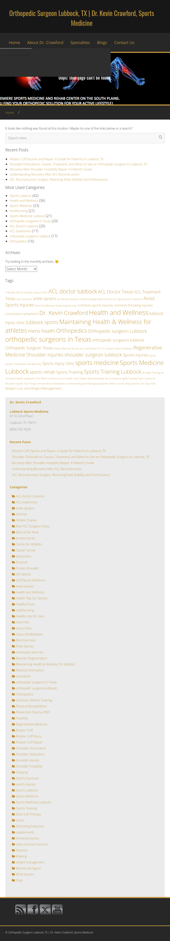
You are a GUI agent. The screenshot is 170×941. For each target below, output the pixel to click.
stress (20, 820)
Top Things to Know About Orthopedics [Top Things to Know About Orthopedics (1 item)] (45, 383)
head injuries (25, 586)
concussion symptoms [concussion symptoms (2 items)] (21, 313)
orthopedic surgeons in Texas (30, 221)
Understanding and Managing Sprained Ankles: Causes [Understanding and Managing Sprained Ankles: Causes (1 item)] (95, 383)
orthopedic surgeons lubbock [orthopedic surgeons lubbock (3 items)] (118, 340)
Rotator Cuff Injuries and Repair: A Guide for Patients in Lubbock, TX (57, 159)
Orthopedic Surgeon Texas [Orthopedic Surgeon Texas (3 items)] (28, 347)
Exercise (21, 562)
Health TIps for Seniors (32, 598)
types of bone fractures (32, 844)
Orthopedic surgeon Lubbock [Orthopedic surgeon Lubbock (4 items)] (117, 331)
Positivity (22, 718)
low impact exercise (29, 652)
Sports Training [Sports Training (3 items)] (69, 372)
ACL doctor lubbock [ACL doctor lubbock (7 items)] (72, 291)
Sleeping (22, 772)
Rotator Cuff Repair (29, 742)
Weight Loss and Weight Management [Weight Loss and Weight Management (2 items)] (33, 388)
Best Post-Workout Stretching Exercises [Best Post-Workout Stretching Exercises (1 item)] (56, 305)
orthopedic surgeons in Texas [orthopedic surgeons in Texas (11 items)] (48, 339)
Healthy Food (25, 604)
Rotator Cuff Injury (28, 736)
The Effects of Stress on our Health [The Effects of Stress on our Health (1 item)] (54, 378)
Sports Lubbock (20, 196)
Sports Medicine (21, 206)
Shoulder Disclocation (31, 748)
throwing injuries (27, 838)
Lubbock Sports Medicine (29, 411)
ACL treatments (20, 231)
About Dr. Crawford (45, 42)
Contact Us (124, 42)
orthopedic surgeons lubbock (30, 236)
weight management (30, 862)
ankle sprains (25, 508)
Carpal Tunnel (25, 550)
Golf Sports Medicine (30, 580)
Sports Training (26, 808)
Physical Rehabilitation (31, 706)
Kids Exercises (25, 640)
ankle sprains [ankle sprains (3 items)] (44, 298)
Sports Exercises (27, 778)
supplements (25, 832)
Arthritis (21, 514)
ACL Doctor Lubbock (24, 226)
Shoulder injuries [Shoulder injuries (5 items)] (44, 354)
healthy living (19, 211)
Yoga (19, 880)
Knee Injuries (25, 646)
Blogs (102, 42)
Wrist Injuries (25, 874)
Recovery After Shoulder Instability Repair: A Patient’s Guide (51, 169)
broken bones (25, 538)
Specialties (80, 42)
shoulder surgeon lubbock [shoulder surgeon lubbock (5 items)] (93, 354)
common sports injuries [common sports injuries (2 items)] (95, 305)
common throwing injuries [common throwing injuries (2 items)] (133, 305)
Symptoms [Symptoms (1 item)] (29, 378)
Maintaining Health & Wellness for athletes (45, 664)
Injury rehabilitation (29, 634)
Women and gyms (28, 868)
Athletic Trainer (26, 520)
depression (23, 556)
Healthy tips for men (30, 616)
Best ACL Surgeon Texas (33, 526)
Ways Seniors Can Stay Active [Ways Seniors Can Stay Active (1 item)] (140, 383)
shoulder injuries (27, 760)
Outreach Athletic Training (34, 700)
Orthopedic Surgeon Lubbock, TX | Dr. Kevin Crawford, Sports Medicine (81, 18)
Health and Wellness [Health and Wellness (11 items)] (118, 312)
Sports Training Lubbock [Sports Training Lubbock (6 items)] (112, 371)
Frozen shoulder (27, 568)
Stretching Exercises (30, 826)
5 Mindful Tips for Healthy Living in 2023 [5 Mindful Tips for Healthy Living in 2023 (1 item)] (26, 292)
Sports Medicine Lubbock (27, 216)
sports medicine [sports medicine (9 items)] (97, 362)
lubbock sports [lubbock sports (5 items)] (42, 322)
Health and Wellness (24, 200)
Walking (21, 856)
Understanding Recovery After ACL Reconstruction (44, 174)
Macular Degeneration (31, 658)
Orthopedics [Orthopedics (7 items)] (71, 330)
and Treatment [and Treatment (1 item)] (24, 299)
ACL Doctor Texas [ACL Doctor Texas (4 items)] (115, 291)
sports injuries (26, 784)
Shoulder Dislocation (30, 754)
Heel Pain (22, 622)
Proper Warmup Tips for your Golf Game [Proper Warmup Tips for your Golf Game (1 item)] (74, 348)
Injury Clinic (24, 628)
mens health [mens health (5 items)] (41, 330)
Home (14, 42)
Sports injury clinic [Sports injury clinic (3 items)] (58, 363)
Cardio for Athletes (29, 544)
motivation (23, 676)
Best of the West (27, 532)
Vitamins (22, 850)
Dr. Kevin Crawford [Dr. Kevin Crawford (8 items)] (63, 313)
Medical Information (30, 670)
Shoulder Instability (29, 766)
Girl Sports (23, 574)
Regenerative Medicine (31, 724)
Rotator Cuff (24, 730)
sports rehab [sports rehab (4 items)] (42, 372)
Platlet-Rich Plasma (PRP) (33, 712)
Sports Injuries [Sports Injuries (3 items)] (135, 355)
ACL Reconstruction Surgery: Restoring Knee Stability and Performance (59, 179)
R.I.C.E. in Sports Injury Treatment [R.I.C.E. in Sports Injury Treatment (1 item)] (114, 348)
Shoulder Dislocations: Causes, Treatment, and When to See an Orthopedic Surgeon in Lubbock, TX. (79, 164)
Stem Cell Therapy (28, 814)
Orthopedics (18, 241)
